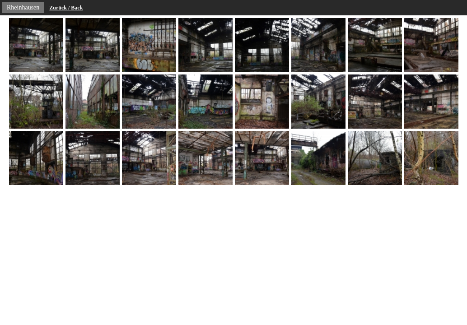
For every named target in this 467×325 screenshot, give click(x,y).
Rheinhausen (23, 7)
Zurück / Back (66, 8)
